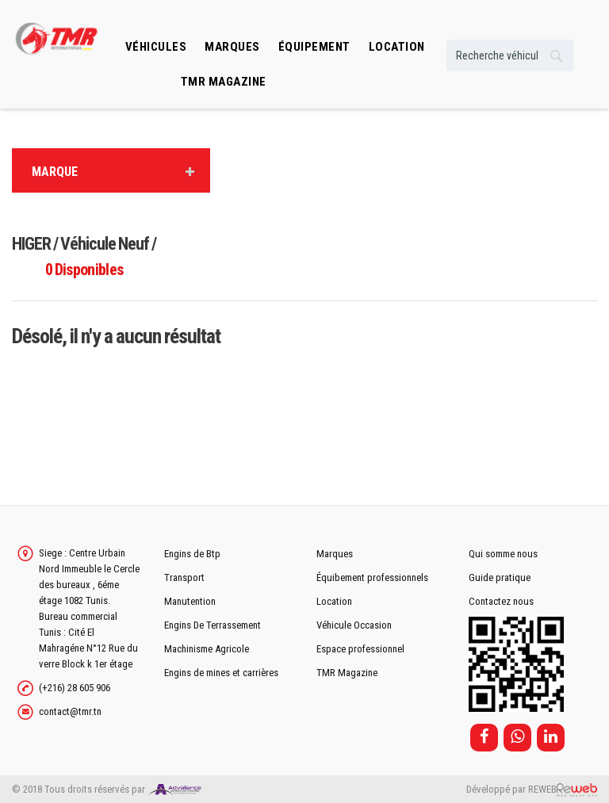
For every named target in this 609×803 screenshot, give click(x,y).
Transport (184, 577)
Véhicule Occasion (354, 625)
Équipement (314, 47)
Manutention (190, 601)
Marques (232, 47)
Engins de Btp (192, 554)
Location (334, 601)
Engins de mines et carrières (221, 673)
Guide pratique (499, 577)
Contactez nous (501, 601)
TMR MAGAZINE (223, 82)
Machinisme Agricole (206, 649)
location (397, 47)
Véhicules (156, 47)
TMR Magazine (346, 673)
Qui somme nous (503, 554)
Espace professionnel (360, 649)
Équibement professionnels (372, 577)
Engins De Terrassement (212, 625)
